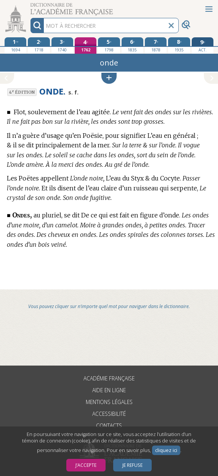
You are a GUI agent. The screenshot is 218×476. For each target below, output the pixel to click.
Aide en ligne (109, 390)
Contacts (109, 425)
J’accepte (85, 465)
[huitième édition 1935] (179, 45)
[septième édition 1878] (156, 45)
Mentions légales (109, 402)
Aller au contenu (29, 7)
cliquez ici (166, 450)
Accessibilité (109, 413)
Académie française (109, 378)
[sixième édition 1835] (133, 45)
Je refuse (132, 465)
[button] (109, 78)
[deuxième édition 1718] (39, 45)
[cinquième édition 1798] (109, 45)
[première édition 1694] (16, 45)
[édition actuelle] (203, 45)
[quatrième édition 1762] (86, 45)
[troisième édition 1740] (62, 45)
